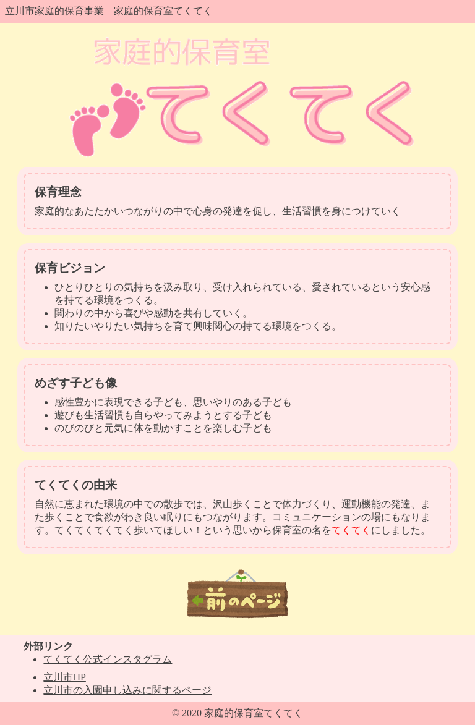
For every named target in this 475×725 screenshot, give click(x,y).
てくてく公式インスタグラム (107, 659)
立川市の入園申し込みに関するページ (127, 690)
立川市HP (64, 677)
